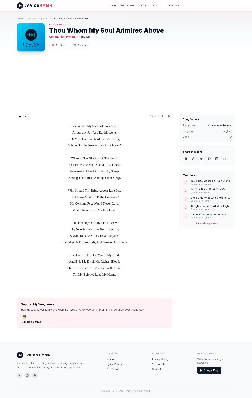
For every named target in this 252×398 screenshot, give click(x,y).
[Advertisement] (126, 81)
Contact (156, 369)
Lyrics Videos (114, 364)
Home (113, 5)
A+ (170, 116)
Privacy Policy (159, 359)
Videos (143, 5)
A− (163, 116)
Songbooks (128, 5)
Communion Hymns (36, 18)
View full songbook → (207, 223)
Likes (58, 45)
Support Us (158, 364)
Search (156, 5)
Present (79, 45)
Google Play (209, 370)
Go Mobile (171, 5)
